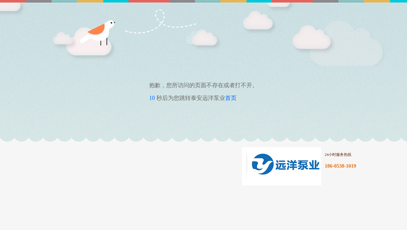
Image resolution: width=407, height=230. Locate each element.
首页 (231, 98)
